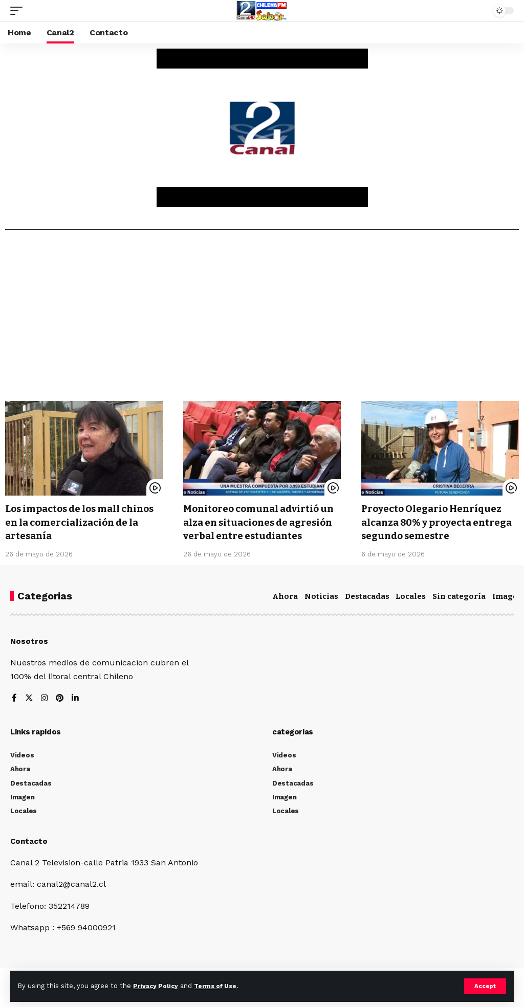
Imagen (507, 608)
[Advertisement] (262, 319)
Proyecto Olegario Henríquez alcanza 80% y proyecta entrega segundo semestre (436, 521)
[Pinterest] (61, 711)
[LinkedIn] (77, 711)
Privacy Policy (157, 986)
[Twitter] (29, 711)
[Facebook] (14, 711)
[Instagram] (45, 711)
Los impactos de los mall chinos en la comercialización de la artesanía (82, 521)
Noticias (321, 608)
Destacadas (367, 608)
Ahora (285, 608)
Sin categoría (459, 608)
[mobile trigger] (19, 11)
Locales (411, 608)
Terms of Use (220, 986)
